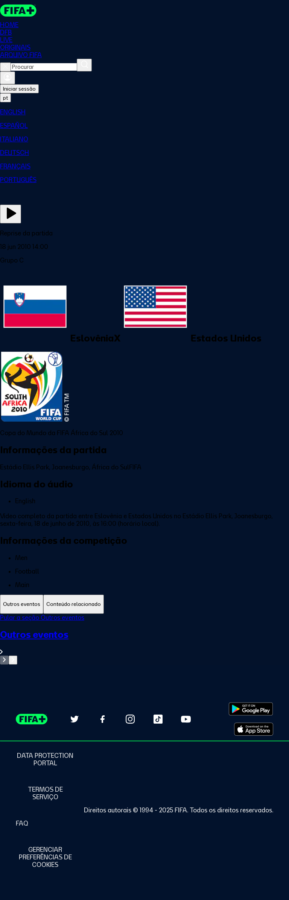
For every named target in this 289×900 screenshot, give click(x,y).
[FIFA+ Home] (18, 10)
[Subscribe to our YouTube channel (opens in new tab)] (186, 719)
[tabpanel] (144, 639)
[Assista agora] (10, 214)
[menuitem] (144, 112)
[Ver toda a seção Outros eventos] (144, 642)
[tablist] (144, 604)
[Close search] (5, 66)
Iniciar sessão (19, 88)
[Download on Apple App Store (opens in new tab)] (253, 729)
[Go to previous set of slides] (4, 660)
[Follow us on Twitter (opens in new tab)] (74, 719)
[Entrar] (7, 77)
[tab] (21, 604)
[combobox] (44, 67)
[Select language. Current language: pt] (5, 97)
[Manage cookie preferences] (45, 857)
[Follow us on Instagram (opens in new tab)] (130, 719)
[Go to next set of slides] (13, 660)
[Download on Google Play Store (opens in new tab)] (250, 709)
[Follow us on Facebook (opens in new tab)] (102, 719)
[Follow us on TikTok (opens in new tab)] (158, 719)
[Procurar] (84, 65)
